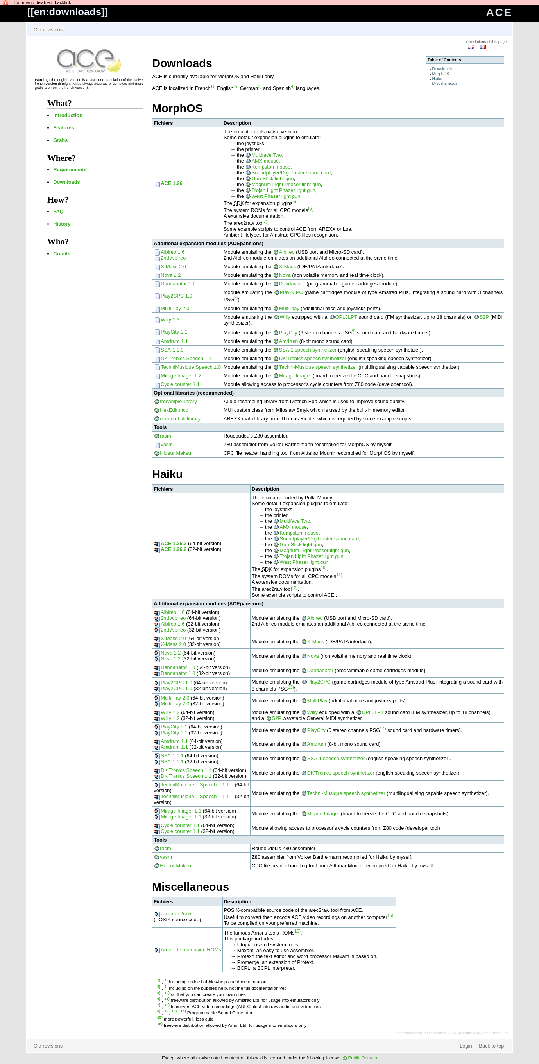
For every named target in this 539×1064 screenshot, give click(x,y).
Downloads (66, 182)
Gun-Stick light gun (272, 178)
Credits (61, 254)
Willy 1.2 (170, 712)
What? (59, 103)
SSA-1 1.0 (172, 350)
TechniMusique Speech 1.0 (191, 367)
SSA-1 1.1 (172, 756)
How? (57, 200)
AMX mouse (265, 161)
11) (339, 574)
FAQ (58, 211)
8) (236, 297)
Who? (58, 241)
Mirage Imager (295, 376)
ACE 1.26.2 (173, 543)
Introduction (67, 115)
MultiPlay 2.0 (175, 308)
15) (390, 915)
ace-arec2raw (176, 914)
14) (383, 728)
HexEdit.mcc (174, 410)
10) (323, 567)
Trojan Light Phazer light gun (283, 190)
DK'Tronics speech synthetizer (312, 358)
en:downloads (67, 11)
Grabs (60, 140)
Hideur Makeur (176, 453)
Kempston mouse (270, 167)
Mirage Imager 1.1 (181, 811)
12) (294, 587)
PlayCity (288, 333)
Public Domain (362, 1057)
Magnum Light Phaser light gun (286, 184)
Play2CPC (291, 292)
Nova (285, 275)
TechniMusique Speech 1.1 (195, 785)
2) (235, 86)
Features (63, 128)
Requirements (69, 169)
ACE (499, 12)
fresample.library (178, 401)
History (61, 224)
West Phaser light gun (275, 196)
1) (212, 86)
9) (353, 330)
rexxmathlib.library (180, 419)
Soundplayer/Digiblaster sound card (291, 173)
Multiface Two (266, 155)
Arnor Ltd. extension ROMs (191, 950)
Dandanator (292, 284)
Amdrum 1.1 (174, 341)
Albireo (287, 252)
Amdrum (288, 341)
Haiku (437, 79)
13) (291, 687)
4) (292, 86)
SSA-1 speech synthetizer (308, 350)
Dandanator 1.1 (178, 284)
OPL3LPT (346, 317)
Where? (61, 158)
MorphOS (440, 74)
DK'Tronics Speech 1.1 (186, 358)
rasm (165, 436)
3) (259, 86)
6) (310, 208)
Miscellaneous (444, 83)
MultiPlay (289, 308)
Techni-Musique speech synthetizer (318, 367)
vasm (167, 444)
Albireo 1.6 (172, 252)
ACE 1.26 (171, 183)
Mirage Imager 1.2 (181, 376)
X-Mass (287, 266)
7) (265, 221)
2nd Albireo (173, 258)
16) (298, 931)
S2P (484, 317)
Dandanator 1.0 (178, 667)
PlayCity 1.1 (174, 332)
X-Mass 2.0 (173, 266)
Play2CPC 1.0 (176, 296)
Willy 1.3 (170, 320)
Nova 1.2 (171, 275)
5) (294, 201)
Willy (285, 317)
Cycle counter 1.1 (180, 384)
